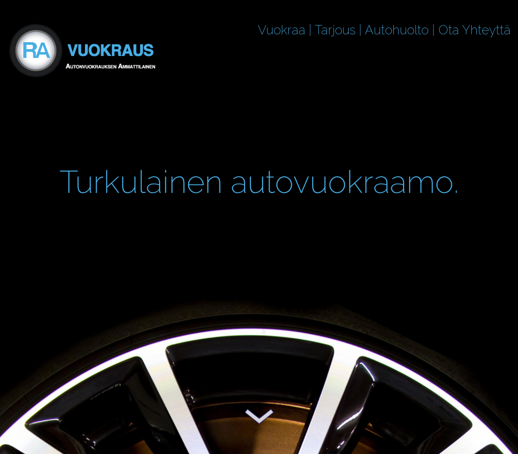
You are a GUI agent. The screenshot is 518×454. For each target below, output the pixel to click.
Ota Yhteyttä (474, 30)
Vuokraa (281, 30)
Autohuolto (397, 30)
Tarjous (335, 30)
